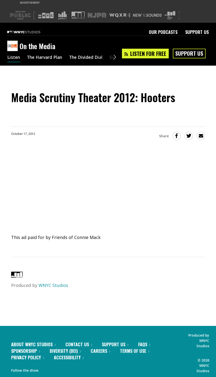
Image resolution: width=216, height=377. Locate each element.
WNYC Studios (53, 285)
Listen (13, 57)
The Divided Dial (89, 57)
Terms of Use (134, 351)
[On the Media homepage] (13, 46)
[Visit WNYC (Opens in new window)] (46, 15)
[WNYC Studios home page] (29, 32)
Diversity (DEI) (65, 351)
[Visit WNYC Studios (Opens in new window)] (78, 15)
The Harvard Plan (45, 57)
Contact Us (78, 344)
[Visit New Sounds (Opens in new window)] (147, 15)
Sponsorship (25, 351)
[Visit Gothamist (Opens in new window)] (62, 15)
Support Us (197, 32)
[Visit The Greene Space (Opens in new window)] (170, 15)
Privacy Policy (27, 357)
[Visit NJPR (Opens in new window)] (97, 15)
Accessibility (69, 357)
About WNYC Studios (33, 344)
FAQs (144, 344)
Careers (100, 351)
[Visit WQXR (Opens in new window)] (119, 15)
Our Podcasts (163, 32)
